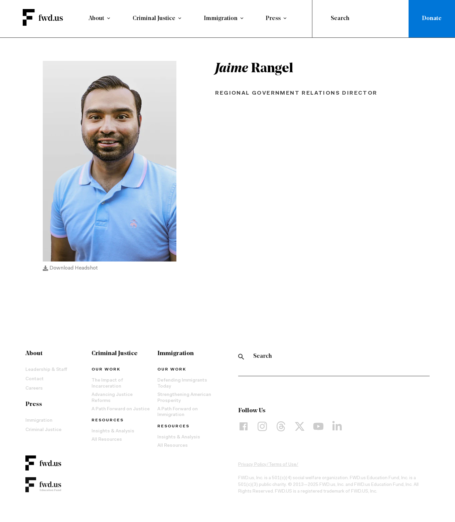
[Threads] (281, 428)
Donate (432, 18)
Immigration (221, 18)
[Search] (241, 358)
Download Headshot (70, 270)
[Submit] (323, 18)
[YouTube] (318, 428)
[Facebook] (243, 428)
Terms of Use (282, 466)
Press (273, 18)
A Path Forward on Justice (121, 411)
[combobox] (362, 18)
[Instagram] (262, 428)
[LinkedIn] (337, 428)
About (96, 18)
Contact (34, 381)
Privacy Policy (252, 466)
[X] (299, 428)
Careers (34, 390)
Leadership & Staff (46, 372)
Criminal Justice (154, 18)
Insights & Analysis (113, 433)
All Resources (107, 441)
